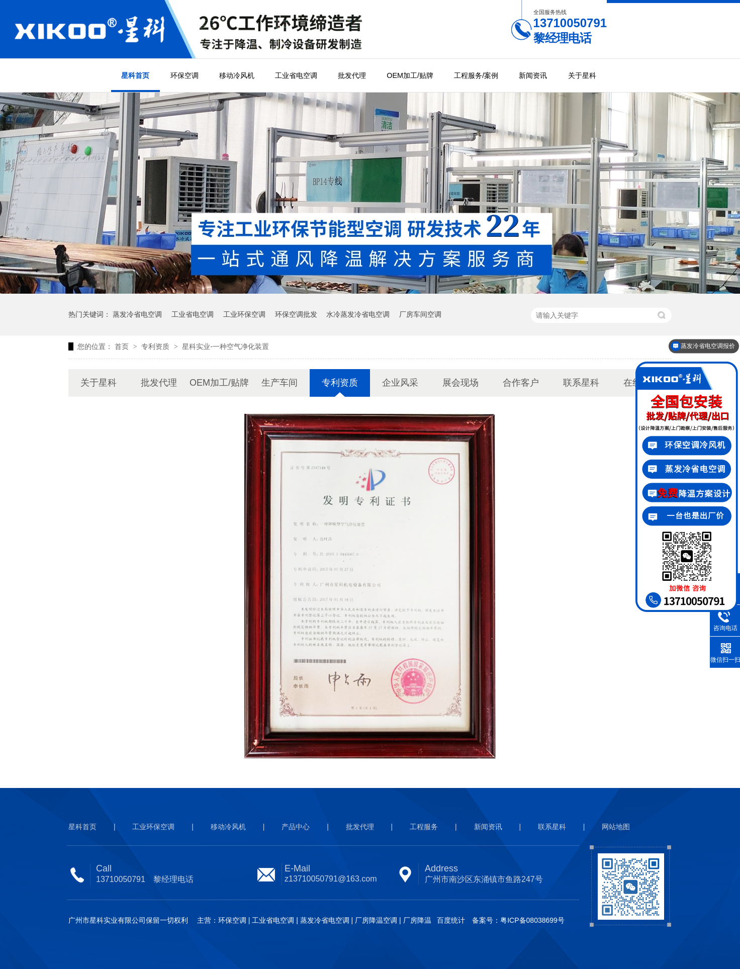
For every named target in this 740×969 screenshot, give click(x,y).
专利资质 (156, 346)
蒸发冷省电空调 (137, 314)
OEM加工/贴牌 (410, 75)
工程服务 (424, 827)
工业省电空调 (296, 75)
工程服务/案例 (476, 75)
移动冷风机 (236, 75)
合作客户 (521, 383)
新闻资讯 (533, 75)
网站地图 (616, 827)
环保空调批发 (296, 314)
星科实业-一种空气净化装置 (225, 346)
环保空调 (184, 75)
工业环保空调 (244, 314)
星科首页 (135, 75)
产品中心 (296, 827)
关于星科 (582, 75)
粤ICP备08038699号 (532, 920)
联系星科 (581, 383)
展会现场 (460, 383)
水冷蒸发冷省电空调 (358, 314)
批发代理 (352, 75)
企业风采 (400, 383)
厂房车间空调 (420, 314)
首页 (123, 346)
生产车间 (279, 383)
